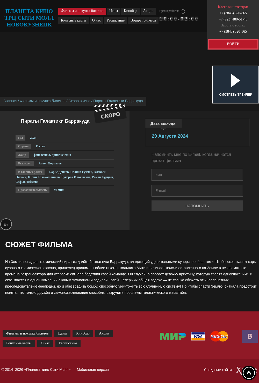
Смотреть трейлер (235, 94)
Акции (148, 11)
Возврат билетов (143, 20)
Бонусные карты (73, 20)
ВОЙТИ (233, 44)
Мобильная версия (93, 369)
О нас (96, 20)
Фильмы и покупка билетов (82, 11)
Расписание (116, 20)
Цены (113, 11)
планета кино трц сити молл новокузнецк (29, 18)
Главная (10, 101)
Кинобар (130, 11)
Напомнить (197, 206)
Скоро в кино (79, 101)
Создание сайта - (231, 371)
